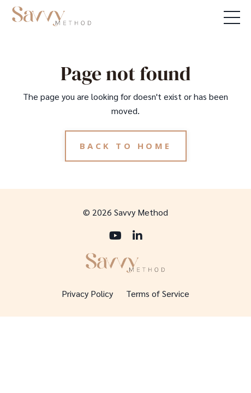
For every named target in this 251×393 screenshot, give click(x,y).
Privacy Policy (87, 293)
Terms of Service (157, 293)
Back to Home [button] (126, 145)
